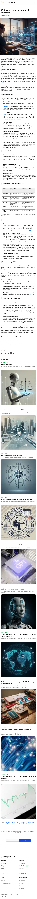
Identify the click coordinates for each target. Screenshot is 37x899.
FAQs (2, 873)
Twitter (21, 886)
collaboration (4, 83)
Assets (2, 886)
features (5, 106)
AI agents (3, 79)
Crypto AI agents (26, 823)
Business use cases (30, 822)
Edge (4, 114)
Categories (3, 866)
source (32, 294)
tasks (33, 108)
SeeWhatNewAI (23, 873)
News (3, 863)
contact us (33, 831)
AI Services (22, 863)
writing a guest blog (20, 831)
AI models (8, 822)
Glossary (21, 868)
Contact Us (22, 880)
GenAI (20, 823)
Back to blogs (5, 6)
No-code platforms (21, 822)
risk (30, 230)
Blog (2, 871)
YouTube (21, 883)
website (25, 249)
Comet (26, 123)
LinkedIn (21, 888)
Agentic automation (13, 823)
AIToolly (21, 871)
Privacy (3, 880)
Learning (13, 822)
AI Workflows (24, 866)
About (2, 868)
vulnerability (29, 234)
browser (5, 307)
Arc (4, 133)
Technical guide (5, 823)
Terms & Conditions (6, 883)
